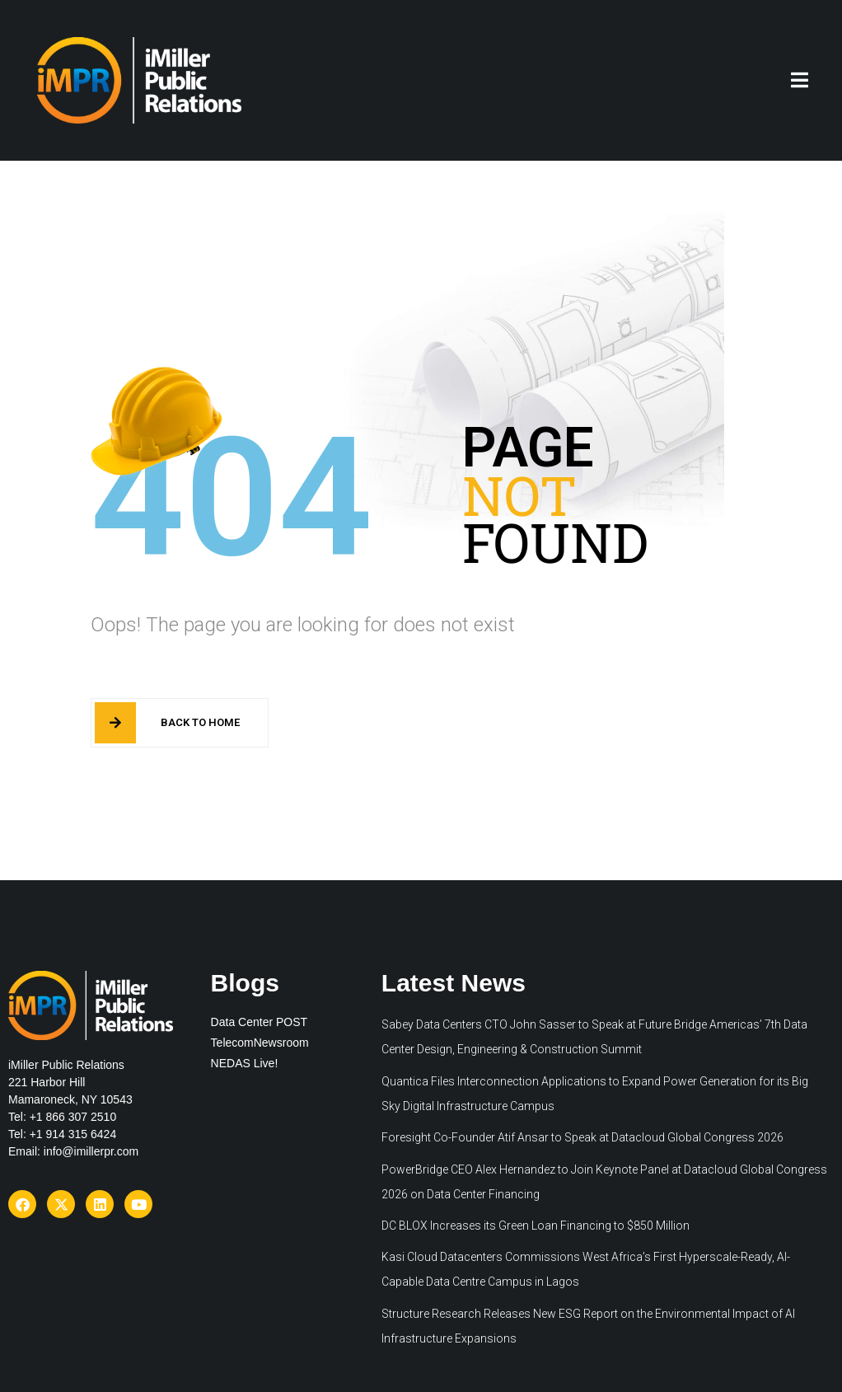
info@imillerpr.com (91, 1151)
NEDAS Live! (244, 1063)
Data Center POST (259, 1022)
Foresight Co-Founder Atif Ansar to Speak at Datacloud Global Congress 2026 (582, 1137)
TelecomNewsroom (260, 1042)
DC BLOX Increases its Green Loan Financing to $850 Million (535, 1225)
